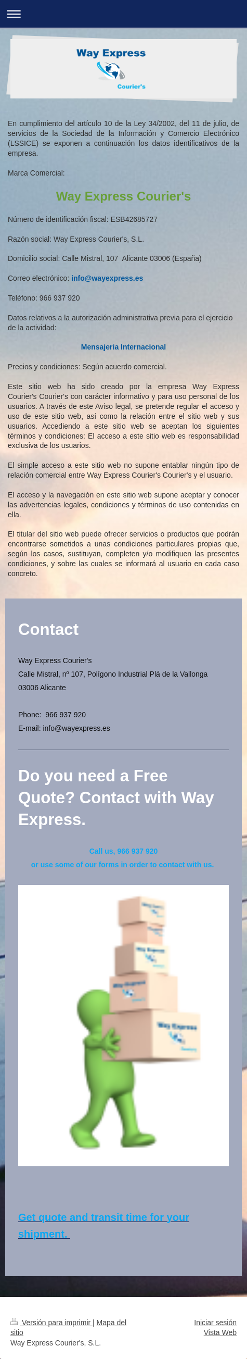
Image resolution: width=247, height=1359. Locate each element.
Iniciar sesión (215, 1322)
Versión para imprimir (51, 1322)
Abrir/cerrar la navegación (123, 14)
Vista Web (220, 1332)
